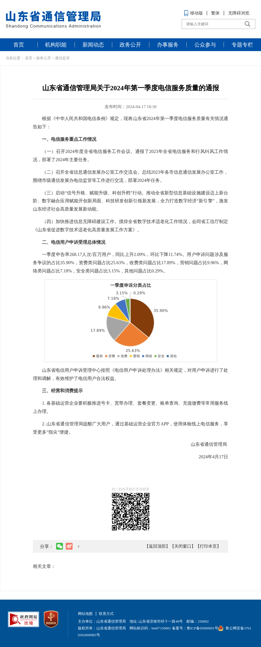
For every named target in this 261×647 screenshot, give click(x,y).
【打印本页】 (208, 546)
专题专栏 (242, 45)
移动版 (193, 13)
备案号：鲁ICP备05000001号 (195, 628)
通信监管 (62, 58)
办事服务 (168, 45)
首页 (18, 45)
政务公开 (130, 45)
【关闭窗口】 (183, 546)
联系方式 (106, 614)
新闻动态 (93, 45)
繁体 (215, 13)
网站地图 (85, 614)
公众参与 (205, 45)
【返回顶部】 (157, 546)
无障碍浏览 (238, 13)
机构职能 (56, 45)
